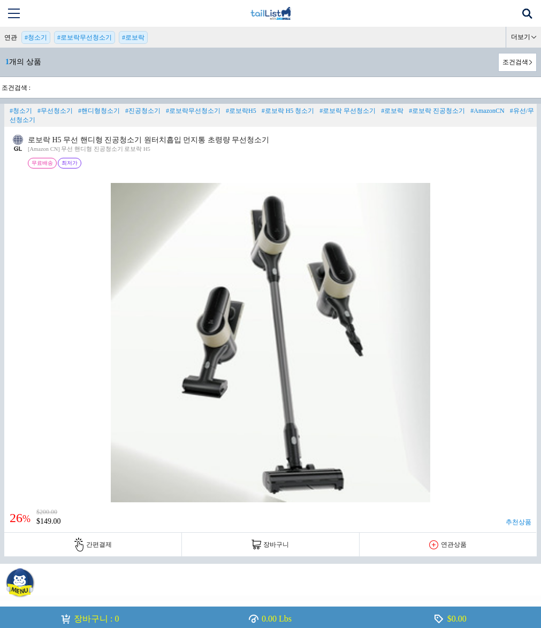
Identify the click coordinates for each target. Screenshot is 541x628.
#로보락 (133, 37)
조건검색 (515, 62)
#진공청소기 (143, 110)
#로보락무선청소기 (84, 37)
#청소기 (36, 37)
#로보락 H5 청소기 (288, 110)
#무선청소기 (55, 110)
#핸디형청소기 (99, 110)
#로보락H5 (241, 110)
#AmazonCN (487, 110)
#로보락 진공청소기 (437, 110)
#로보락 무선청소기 (347, 110)
